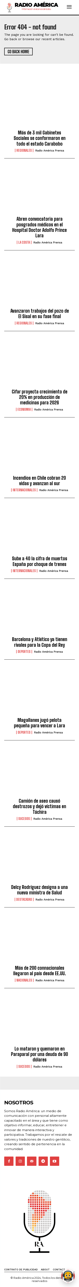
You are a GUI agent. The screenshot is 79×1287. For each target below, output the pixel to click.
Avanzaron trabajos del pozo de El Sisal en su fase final (39, 313)
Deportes (24, 651)
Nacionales (24, 980)
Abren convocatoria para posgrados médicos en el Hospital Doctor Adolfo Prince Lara (39, 227)
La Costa (24, 242)
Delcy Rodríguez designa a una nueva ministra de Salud (39, 889)
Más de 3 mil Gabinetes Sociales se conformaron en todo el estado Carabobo (40, 138)
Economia (24, 409)
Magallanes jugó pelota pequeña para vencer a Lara (39, 722)
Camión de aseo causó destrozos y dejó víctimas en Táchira (39, 806)
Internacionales (24, 490)
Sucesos (24, 818)
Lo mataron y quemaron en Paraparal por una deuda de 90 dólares (39, 1054)
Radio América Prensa (49, 150)
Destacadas (24, 899)
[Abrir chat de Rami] (68, 1276)
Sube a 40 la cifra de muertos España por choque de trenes (39, 561)
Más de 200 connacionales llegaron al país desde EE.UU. (39, 970)
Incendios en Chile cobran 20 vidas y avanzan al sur (39, 480)
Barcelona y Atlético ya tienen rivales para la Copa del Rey (39, 642)
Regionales (24, 150)
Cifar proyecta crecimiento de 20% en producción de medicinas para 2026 (39, 397)
